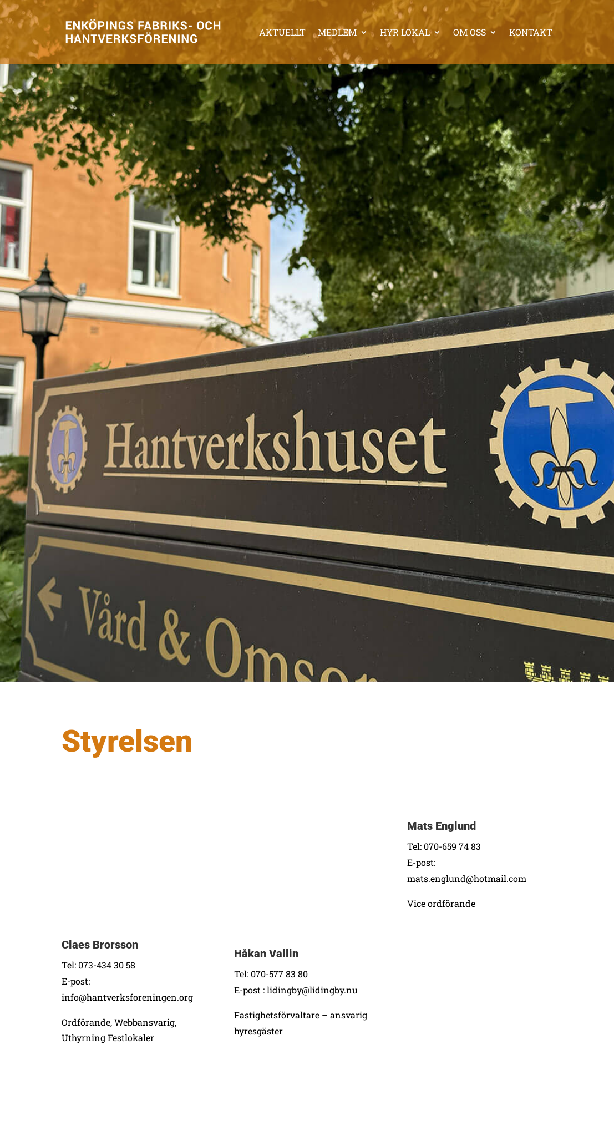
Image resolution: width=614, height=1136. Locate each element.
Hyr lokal (405, 32)
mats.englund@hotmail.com (466, 878)
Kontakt (530, 32)
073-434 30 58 (106, 965)
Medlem (337, 32)
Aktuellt (282, 32)
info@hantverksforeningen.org (127, 997)
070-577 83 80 (279, 974)
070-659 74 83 (452, 846)
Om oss (469, 32)
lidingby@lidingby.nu (312, 990)
